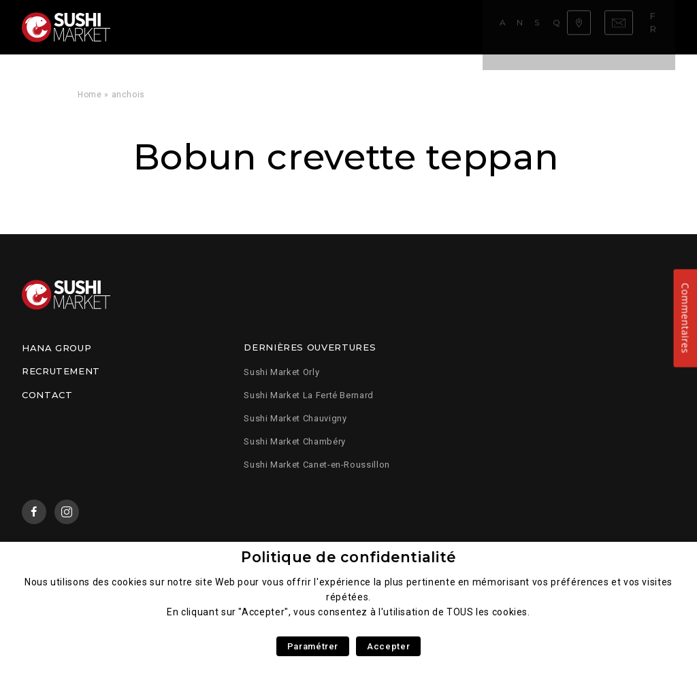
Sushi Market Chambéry (294, 441)
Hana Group (56, 347)
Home (90, 94)
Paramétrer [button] (312, 646)
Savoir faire (295, 27)
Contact (47, 394)
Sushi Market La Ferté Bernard (309, 395)
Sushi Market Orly (281, 372)
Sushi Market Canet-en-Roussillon (316, 464)
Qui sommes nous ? (385, 27)
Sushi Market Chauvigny (295, 418)
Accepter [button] (388, 646)
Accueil (157, 27)
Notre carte (220, 27)
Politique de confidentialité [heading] (348, 557)
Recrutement (61, 371)
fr (661, 26)
